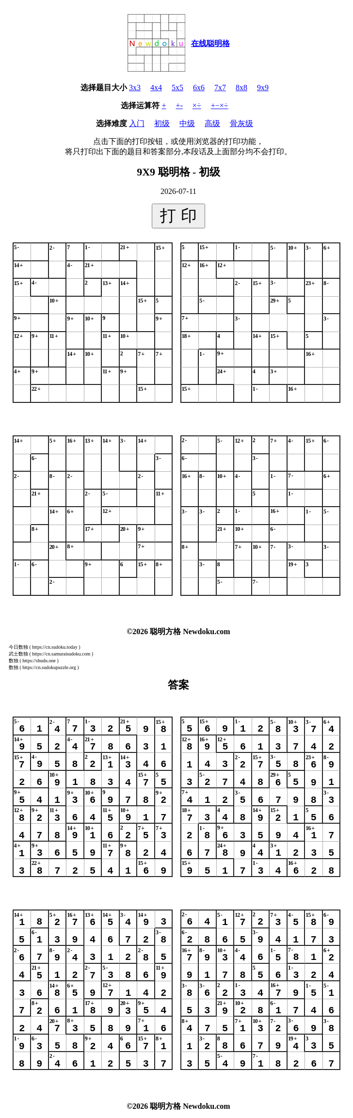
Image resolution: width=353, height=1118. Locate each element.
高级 (212, 123)
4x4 (156, 87)
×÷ (197, 105)
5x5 (177, 87)
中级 (187, 123)
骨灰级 (241, 123)
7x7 (220, 87)
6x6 (199, 87)
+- (179, 105)
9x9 (263, 87)
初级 (162, 123)
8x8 (241, 87)
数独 (13, 660)
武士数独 (18, 653)
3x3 (135, 87)
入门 (136, 123)
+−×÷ (219, 105)
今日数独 (18, 647)
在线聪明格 (210, 43)
